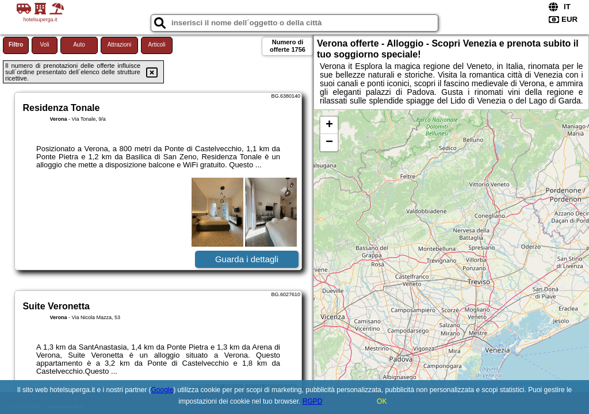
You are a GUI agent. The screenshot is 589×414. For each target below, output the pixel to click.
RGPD (313, 401)
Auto (79, 44)
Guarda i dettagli (246, 259)
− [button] (329, 142)
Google (162, 390)
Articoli (156, 44)
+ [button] (329, 125)
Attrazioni (120, 44)
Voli (44, 44)
